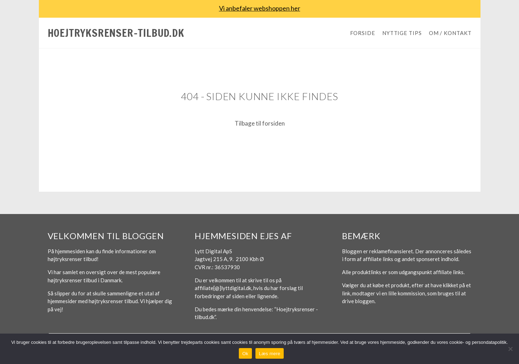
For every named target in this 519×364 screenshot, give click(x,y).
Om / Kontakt (450, 33)
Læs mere (270, 353)
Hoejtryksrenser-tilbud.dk (116, 32)
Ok (245, 353)
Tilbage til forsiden (260, 123)
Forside (362, 33)
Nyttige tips (402, 33)
